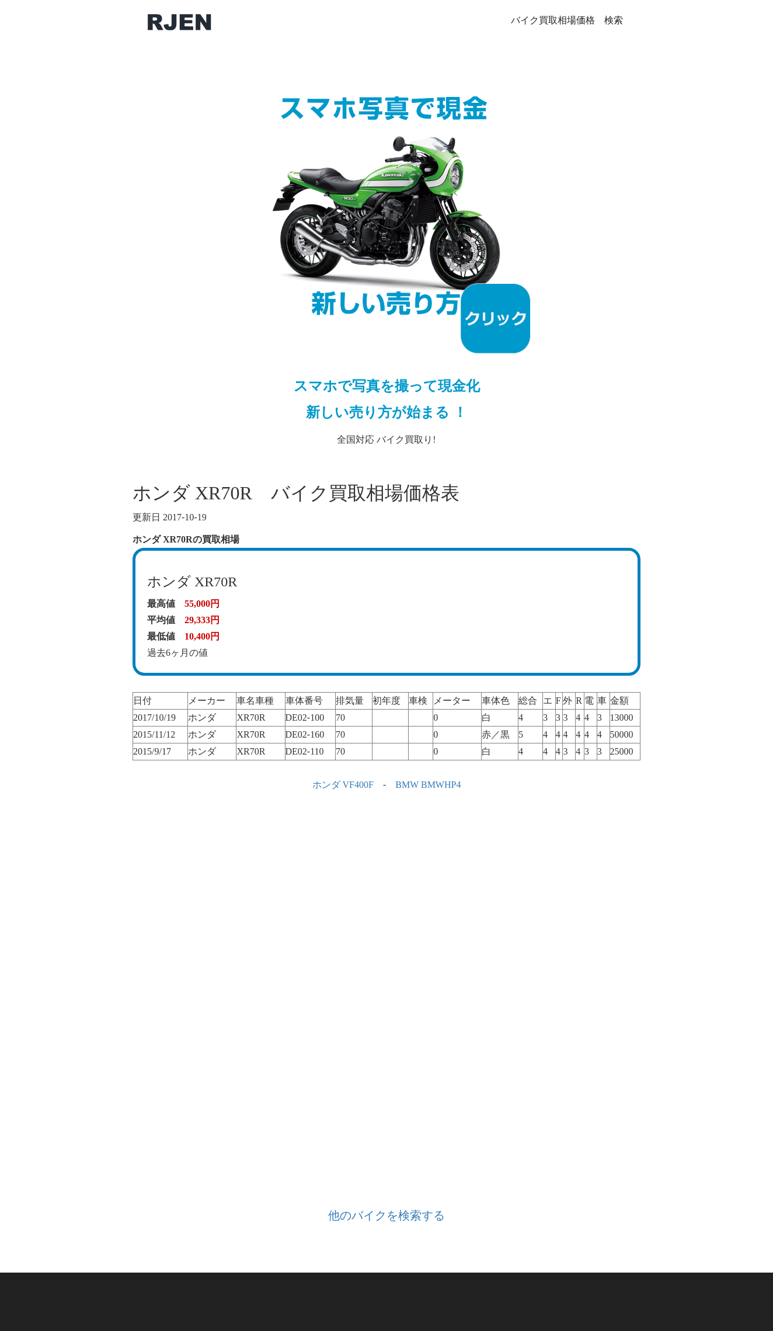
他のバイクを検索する (386, 1215)
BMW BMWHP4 (428, 785)
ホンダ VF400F (343, 785)
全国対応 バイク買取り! (386, 254)
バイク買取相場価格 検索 (567, 20)
